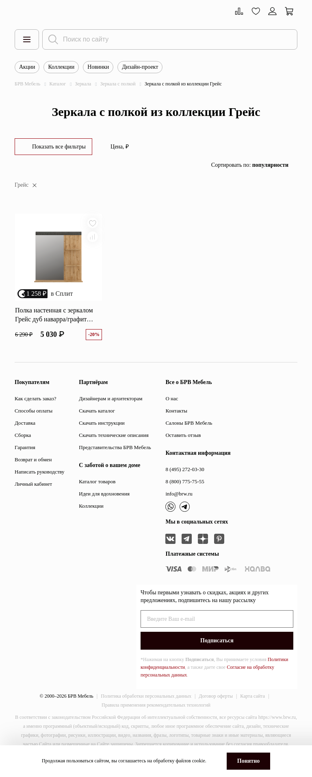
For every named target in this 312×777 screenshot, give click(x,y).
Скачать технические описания (113, 436)
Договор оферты (216, 697)
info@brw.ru (178, 494)
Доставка (25, 424)
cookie (198, 761)
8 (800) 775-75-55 (184, 482)
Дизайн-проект (140, 67)
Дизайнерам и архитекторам (110, 399)
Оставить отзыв (183, 436)
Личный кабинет (33, 485)
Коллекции (61, 67)
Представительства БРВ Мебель (115, 448)
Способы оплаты (33, 411)
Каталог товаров (97, 482)
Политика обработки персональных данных (146, 697)
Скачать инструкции (101, 424)
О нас (171, 399)
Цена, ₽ (119, 147)
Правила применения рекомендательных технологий (156, 706)
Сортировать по (249, 165)
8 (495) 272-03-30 (184, 470)
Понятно (248, 761)
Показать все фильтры (59, 147)
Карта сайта (252, 697)
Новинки (98, 67)
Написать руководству (40, 472)
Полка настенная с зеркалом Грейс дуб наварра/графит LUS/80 (54, 316)
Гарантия (25, 448)
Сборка (23, 436)
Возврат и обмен (33, 460)
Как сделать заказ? (35, 399)
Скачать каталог (97, 411)
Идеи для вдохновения (104, 494)
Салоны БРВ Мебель (188, 424)
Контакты (176, 411)
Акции (27, 67)
